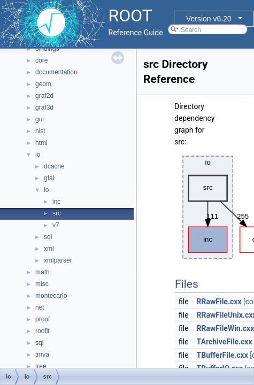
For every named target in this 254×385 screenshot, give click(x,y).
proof (42, 319)
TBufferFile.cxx (222, 355)
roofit (42, 331)
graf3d (44, 107)
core (41, 60)
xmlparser (58, 260)
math (42, 272)
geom (43, 84)
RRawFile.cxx (219, 301)
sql (48, 237)
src (56, 213)
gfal (49, 178)
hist (40, 131)
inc (56, 201)
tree (41, 366)
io (37, 154)
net (39, 307)
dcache (54, 166)
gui (39, 119)
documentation (56, 72)
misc (42, 284)
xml (49, 248)
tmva (42, 354)
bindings (47, 48)
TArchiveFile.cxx (224, 341)
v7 (55, 225)
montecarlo (51, 295)
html (41, 143)
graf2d (44, 95)
